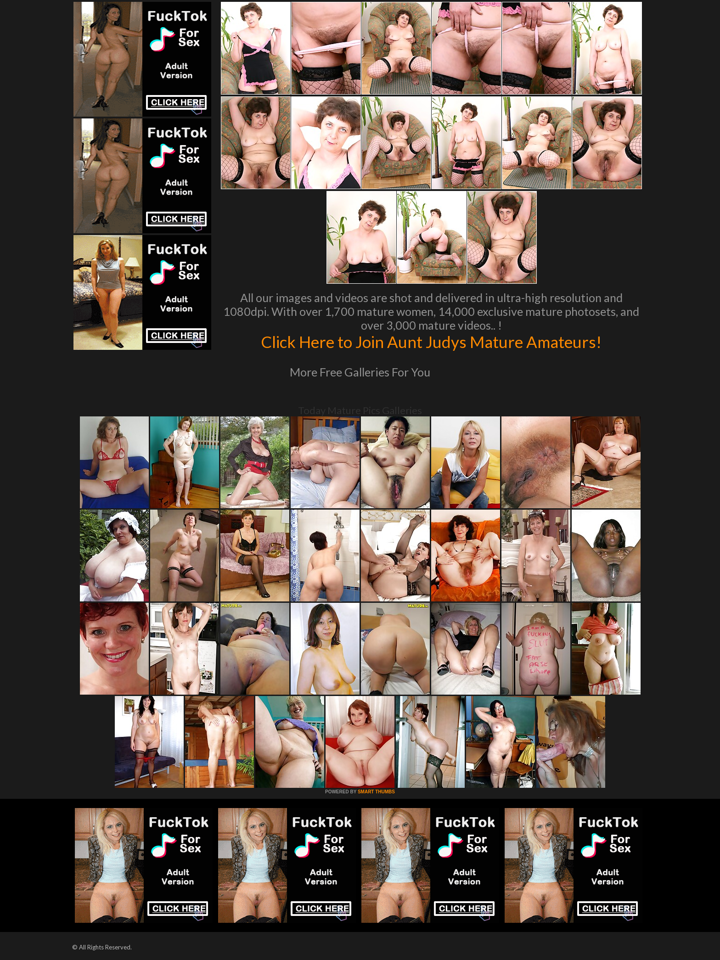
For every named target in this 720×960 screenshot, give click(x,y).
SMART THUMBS (376, 791)
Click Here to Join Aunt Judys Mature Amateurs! (431, 341)
